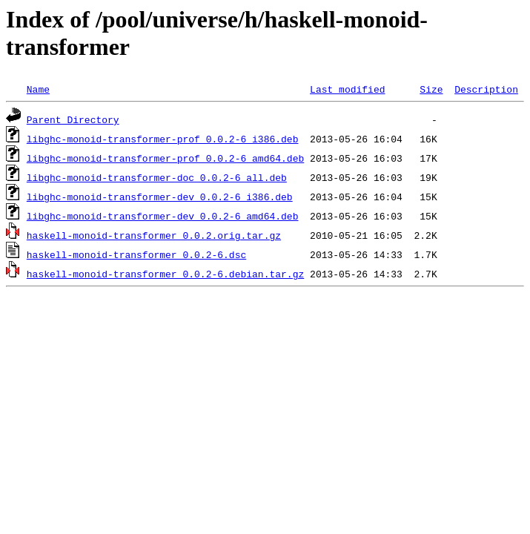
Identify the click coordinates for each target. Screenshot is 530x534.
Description (486, 89)
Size (431, 89)
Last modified (347, 89)
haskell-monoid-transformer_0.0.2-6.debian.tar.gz (165, 273)
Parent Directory (73, 119)
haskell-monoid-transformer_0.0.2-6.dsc (136, 254)
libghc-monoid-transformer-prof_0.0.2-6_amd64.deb (165, 158)
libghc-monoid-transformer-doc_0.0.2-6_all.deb (157, 177)
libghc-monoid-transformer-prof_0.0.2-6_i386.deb (163, 138)
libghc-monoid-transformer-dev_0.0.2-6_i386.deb (160, 196)
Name (38, 89)
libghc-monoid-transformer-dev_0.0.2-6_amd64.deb (163, 215)
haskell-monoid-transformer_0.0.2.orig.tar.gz (154, 235)
